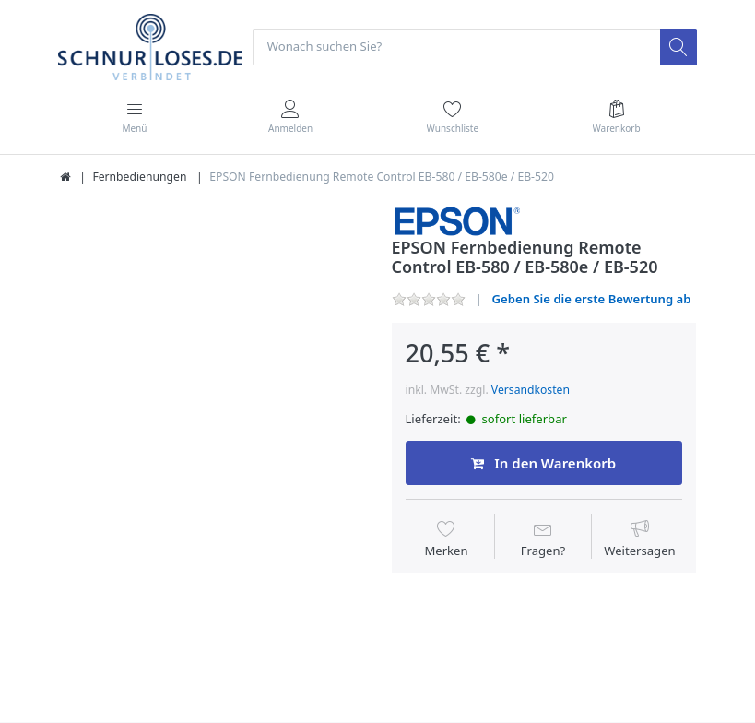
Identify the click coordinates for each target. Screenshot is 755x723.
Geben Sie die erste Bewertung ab (591, 298)
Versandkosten (530, 389)
